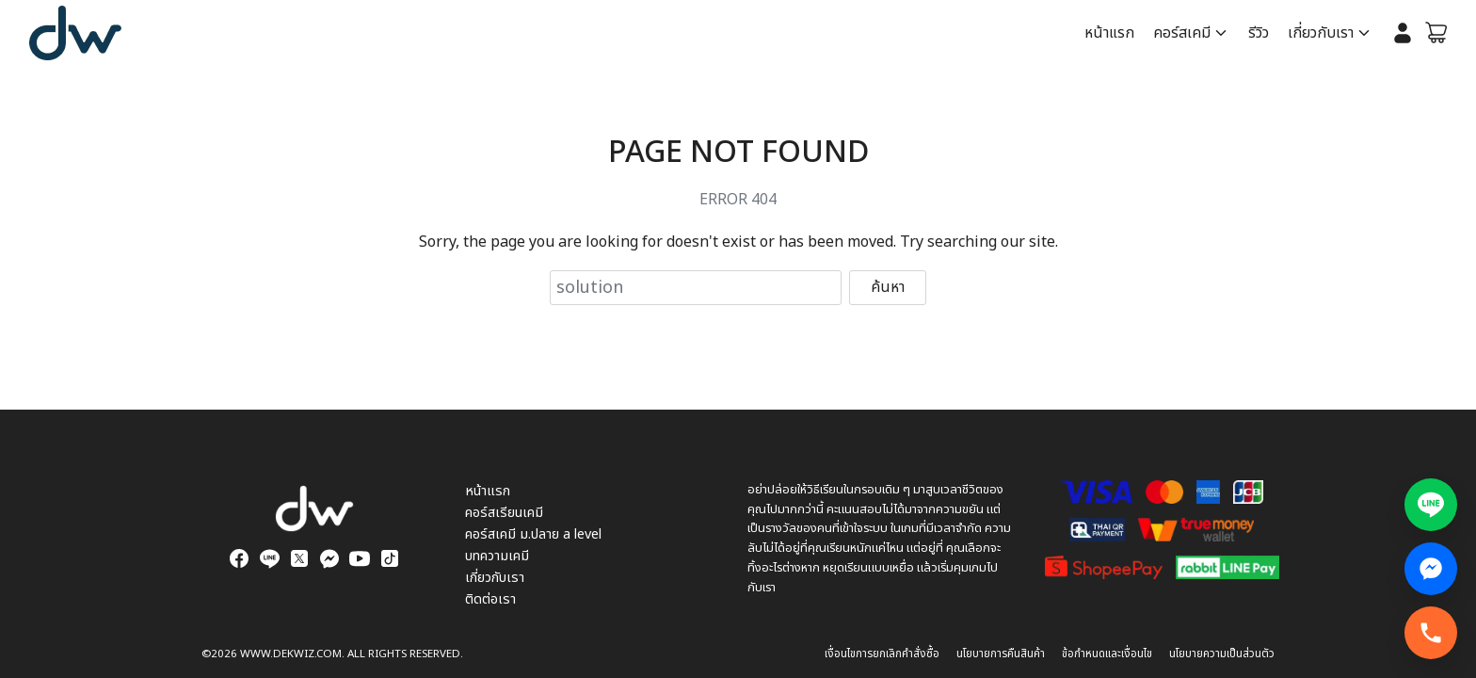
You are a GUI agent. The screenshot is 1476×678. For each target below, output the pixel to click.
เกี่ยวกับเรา (1321, 33)
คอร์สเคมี (1182, 33)
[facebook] (239, 558)
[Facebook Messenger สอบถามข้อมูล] (1430, 568)
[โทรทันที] (1430, 632)
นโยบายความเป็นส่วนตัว (1222, 654)
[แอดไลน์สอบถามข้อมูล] (1430, 504)
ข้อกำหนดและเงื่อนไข (1107, 654)
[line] (269, 558)
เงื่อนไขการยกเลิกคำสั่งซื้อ (882, 654)
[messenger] (329, 558)
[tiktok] (389, 558)
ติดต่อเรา (490, 599)
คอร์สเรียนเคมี (504, 513)
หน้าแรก (1109, 33)
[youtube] (359, 558)
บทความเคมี (497, 556)
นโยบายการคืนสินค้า (1000, 654)
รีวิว (1258, 33)
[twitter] (299, 558)
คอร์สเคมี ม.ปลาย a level (533, 534)
